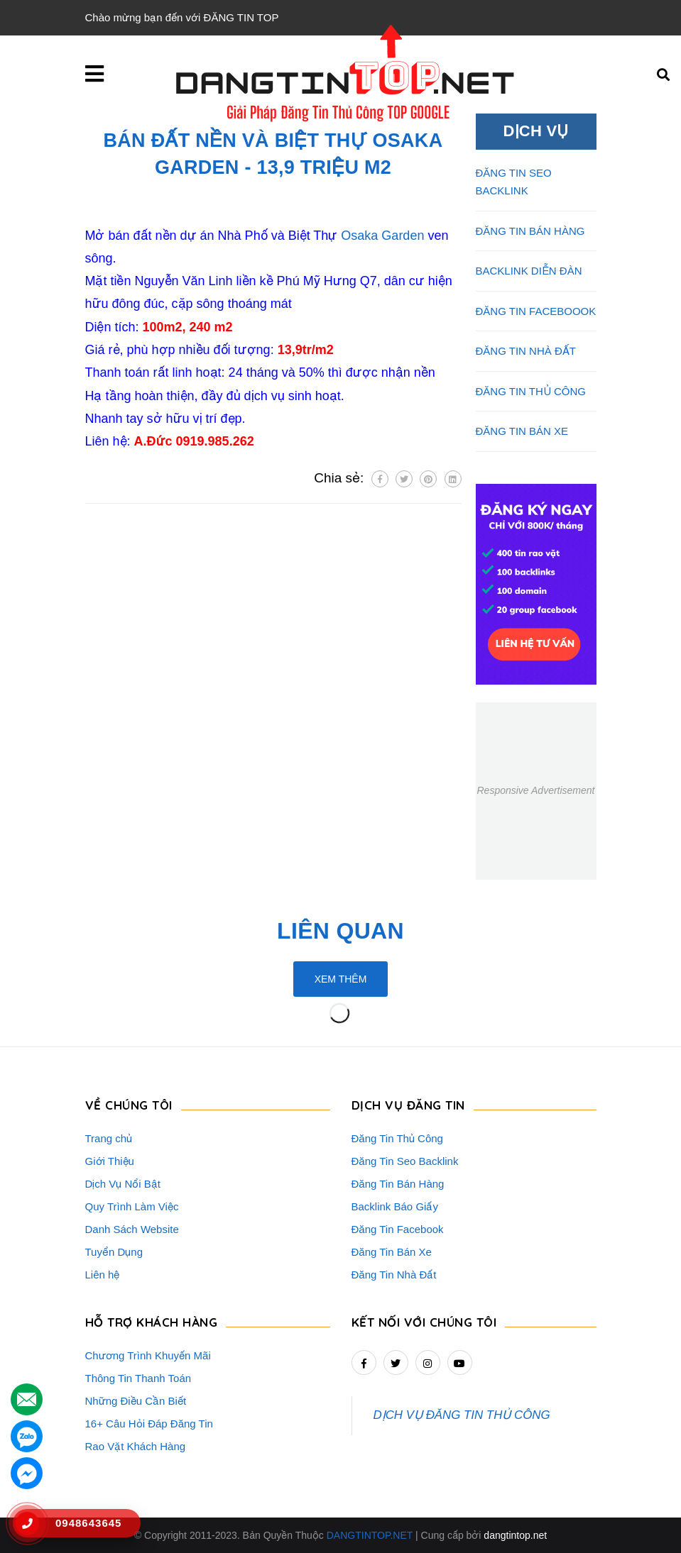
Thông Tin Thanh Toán (138, 1378)
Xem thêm (341, 979)
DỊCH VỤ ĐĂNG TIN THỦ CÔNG (462, 1415)
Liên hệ (102, 1275)
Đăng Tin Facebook (398, 1229)
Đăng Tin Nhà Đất (394, 1275)
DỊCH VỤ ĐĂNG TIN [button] (408, 1105)
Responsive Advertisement (535, 790)
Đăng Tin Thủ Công (397, 1138)
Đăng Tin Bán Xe (392, 1252)
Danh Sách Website (132, 1229)
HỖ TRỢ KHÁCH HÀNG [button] (151, 1322)
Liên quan (340, 931)
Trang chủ (109, 1138)
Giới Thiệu (109, 1161)
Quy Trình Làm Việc (132, 1206)
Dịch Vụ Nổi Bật (123, 1184)
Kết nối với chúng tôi (424, 1322)
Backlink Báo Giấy (395, 1206)
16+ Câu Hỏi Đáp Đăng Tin (149, 1423)
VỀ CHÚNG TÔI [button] (129, 1105)
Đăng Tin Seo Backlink (405, 1161)
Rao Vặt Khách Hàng (135, 1446)
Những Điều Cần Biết (136, 1401)
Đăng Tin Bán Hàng (398, 1184)
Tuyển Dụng (114, 1252)
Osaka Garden (382, 235)
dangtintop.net (515, 1535)
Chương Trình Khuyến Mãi (148, 1355)
